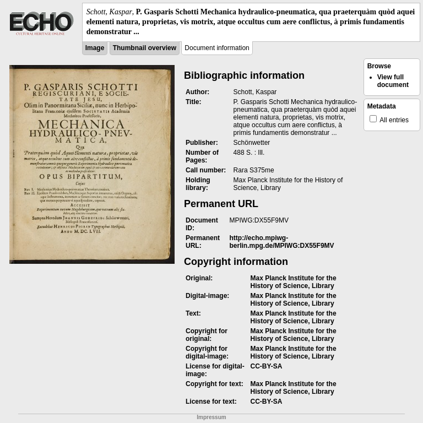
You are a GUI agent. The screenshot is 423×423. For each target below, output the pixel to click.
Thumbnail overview (144, 48)
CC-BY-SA (267, 366)
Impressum (211, 417)
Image (95, 48)
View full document (393, 81)
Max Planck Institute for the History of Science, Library (294, 282)
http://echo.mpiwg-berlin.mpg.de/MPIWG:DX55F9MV (282, 242)
